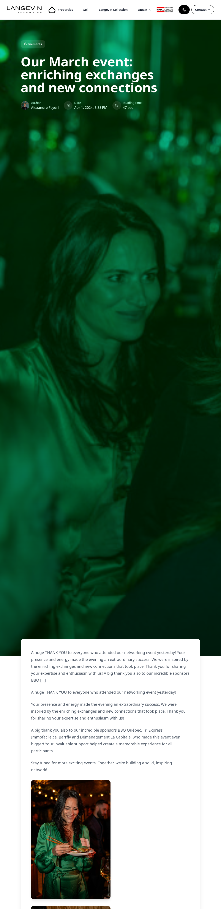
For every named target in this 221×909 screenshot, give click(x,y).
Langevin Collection (113, 10)
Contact (202, 10)
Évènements (33, 44)
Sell (85, 10)
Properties (65, 10)
